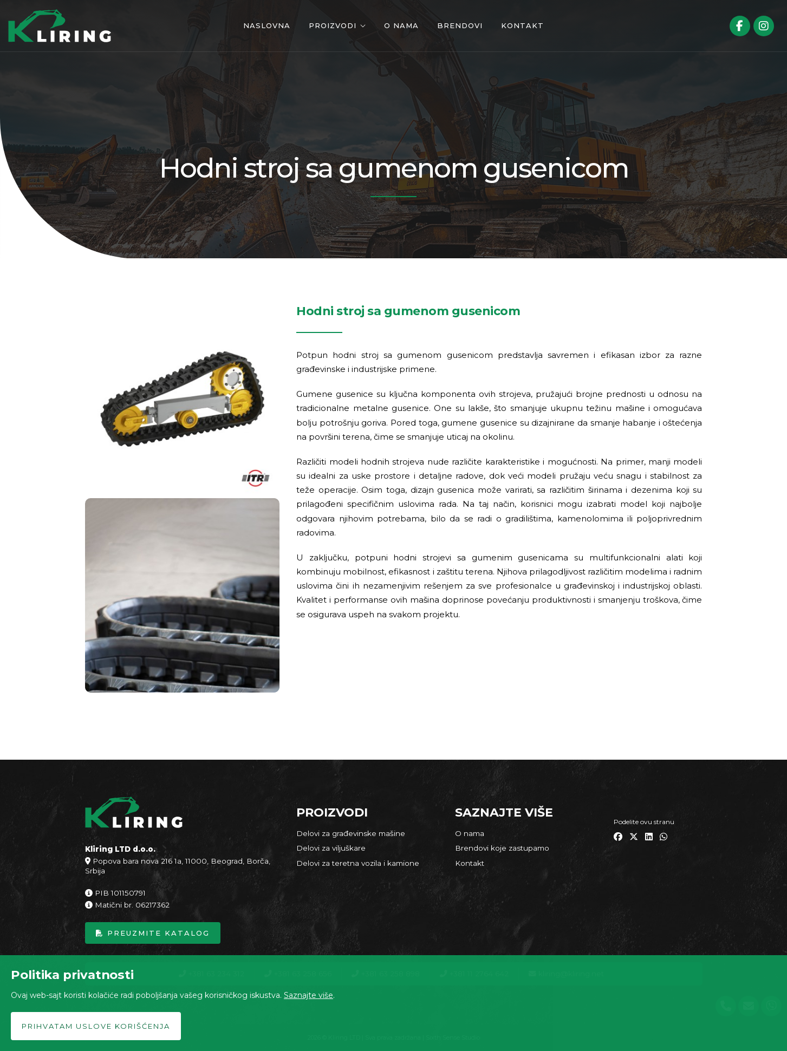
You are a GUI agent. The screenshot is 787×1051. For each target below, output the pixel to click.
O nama (401, 25)
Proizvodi (332, 25)
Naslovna (266, 25)
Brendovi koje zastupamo (502, 848)
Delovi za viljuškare (331, 848)
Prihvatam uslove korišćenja (96, 1026)
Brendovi (460, 25)
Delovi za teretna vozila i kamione (357, 863)
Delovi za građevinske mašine (350, 833)
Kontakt (522, 25)
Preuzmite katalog (153, 933)
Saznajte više (308, 995)
